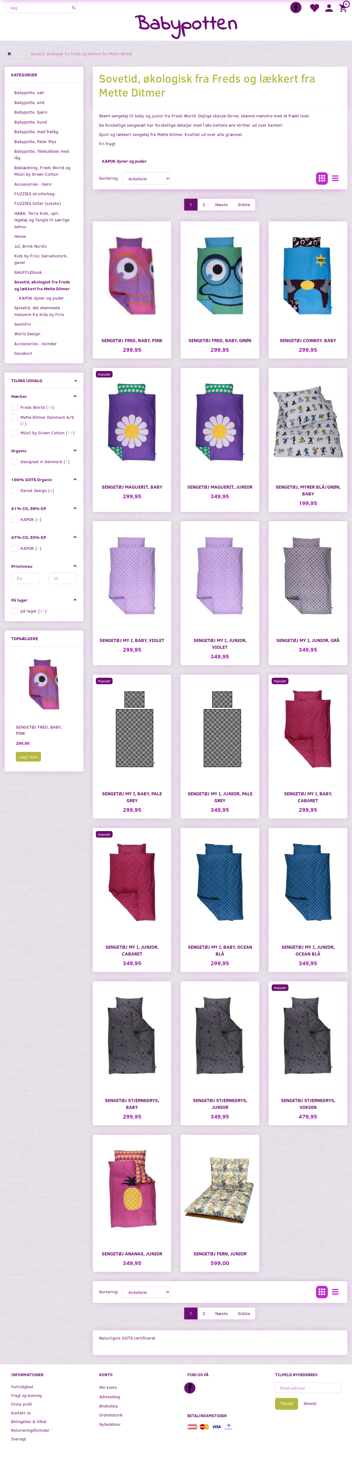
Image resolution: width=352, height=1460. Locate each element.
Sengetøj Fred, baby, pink (39, 730)
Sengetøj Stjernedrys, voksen (308, 1103)
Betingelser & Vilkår (29, 1421)
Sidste (244, 204)
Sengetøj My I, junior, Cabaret (131, 950)
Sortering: (109, 178)
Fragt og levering (26, 1395)
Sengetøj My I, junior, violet (220, 643)
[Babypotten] (186, 24)
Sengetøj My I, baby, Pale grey (132, 796)
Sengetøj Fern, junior (220, 1253)
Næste (221, 204)
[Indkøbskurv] (344, 7)
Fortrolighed (22, 1386)
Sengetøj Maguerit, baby (132, 486)
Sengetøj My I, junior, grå (308, 640)
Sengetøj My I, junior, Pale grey (220, 796)
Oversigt (18, 1438)
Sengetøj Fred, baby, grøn (220, 340)
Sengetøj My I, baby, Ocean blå (220, 950)
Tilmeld (286, 1403)
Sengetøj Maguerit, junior (219, 486)
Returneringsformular (30, 1430)
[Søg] (73, 7)
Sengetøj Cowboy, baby (308, 340)
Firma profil (21, 1404)
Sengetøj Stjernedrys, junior (220, 1103)
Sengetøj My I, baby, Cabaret (308, 796)
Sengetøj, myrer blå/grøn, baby (308, 490)
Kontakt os (21, 1412)
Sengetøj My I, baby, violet (132, 640)
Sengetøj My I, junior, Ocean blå (308, 950)
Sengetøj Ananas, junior (132, 1253)
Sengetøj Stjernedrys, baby (132, 1103)
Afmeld (310, 1403)
